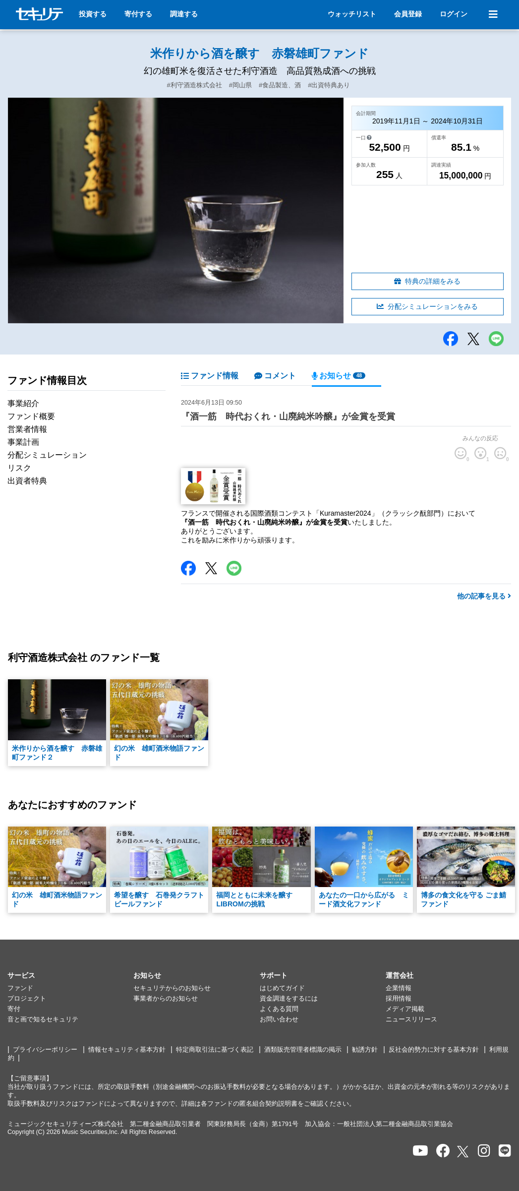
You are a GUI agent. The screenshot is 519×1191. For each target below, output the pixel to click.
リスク (19, 468)
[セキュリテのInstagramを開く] (484, 1151)
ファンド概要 (31, 416)
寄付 (13, 1009)
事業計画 (23, 442)
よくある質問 (279, 1009)
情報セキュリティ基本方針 (127, 1049)
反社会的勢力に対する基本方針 (434, 1049)
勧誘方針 (365, 1049)
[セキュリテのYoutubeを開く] (420, 1151)
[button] (70, 975)
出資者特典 (27, 480)
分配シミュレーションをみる (427, 306)
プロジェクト (26, 998)
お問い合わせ (279, 1019)
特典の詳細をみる (427, 281)
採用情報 (398, 998)
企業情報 (398, 988)
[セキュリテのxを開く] (463, 1151)
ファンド (20, 988)
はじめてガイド (282, 988)
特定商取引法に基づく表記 (214, 1049)
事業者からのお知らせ (165, 998)
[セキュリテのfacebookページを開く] (443, 1151)
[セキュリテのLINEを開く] (505, 1151)
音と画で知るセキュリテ (42, 1019)
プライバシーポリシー (45, 1049)
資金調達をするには (289, 998)
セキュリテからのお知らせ (172, 988)
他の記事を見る (484, 596)
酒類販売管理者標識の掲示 (303, 1049)
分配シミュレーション (47, 455)
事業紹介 (23, 403)
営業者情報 (27, 429)
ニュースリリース (411, 1019)
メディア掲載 (405, 1009)
